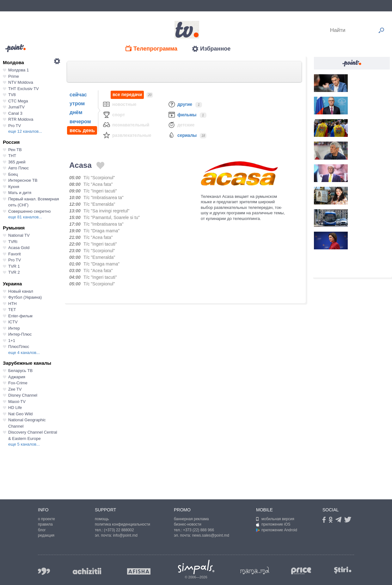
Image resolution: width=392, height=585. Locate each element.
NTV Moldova (20, 82)
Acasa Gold (18, 247)
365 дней (17, 162)
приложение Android (276, 530)
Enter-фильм (20, 316)
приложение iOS (273, 524)
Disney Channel (22, 395)
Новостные (119, 104)
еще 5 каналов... (24, 444)
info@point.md (125, 535)
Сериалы (182, 135)
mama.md (254, 570)
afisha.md (138, 571)
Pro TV (14, 125)
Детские (181, 125)
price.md (301, 571)
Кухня (13, 186)
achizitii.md (86, 571)
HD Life (15, 407)
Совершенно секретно (29, 211)
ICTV (13, 322)
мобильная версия (275, 519)
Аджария (16, 377)
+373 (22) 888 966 (198, 530)
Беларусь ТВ (20, 370)
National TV (19, 235)
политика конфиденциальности (122, 524)
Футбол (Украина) (25, 297)
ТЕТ (12, 309)
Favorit (14, 254)
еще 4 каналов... (24, 352)
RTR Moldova (20, 119)
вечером (80, 121)
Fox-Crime (18, 383)
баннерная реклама (191, 519)
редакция (46, 535)
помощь (102, 519)
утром (77, 103)
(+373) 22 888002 (119, 530)
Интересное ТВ (22, 180)
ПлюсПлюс (18, 346)
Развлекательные (126, 135)
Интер (14, 328)
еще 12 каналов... (25, 131)
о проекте (46, 519)
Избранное (215, 49)
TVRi (12, 241)
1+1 (11, 340)
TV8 (12, 94)
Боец (13, 174)
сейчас (78, 94)
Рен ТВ (15, 149)
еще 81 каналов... (25, 217)
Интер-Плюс (20, 334)
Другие (180, 104)
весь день (82, 130)
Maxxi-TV (17, 401)
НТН (12, 303)
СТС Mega (18, 101)
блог (42, 530)
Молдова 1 (18, 70)
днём (76, 112)
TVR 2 (14, 272)
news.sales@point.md (210, 535)
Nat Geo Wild (20, 413)
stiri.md (342, 570)
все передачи (127, 95)
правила (45, 524)
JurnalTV (16, 107)
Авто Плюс (18, 168)
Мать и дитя (19, 192)
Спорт (113, 115)
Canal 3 (15, 113)
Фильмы (182, 115)
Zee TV (14, 389)
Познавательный (125, 125)
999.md (44, 571)
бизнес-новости (187, 524)
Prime (13, 76)
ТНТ (12, 155)
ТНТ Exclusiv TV (23, 88)
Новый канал (20, 291)
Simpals (196, 567)
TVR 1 (14, 266)
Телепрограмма (155, 49)
